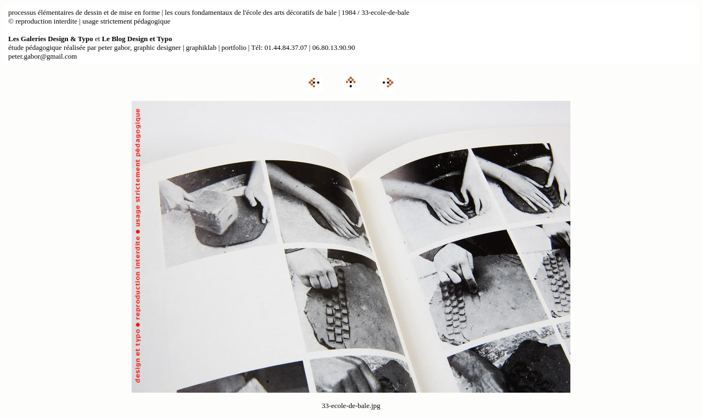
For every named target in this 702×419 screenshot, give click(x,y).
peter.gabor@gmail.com (42, 56)
